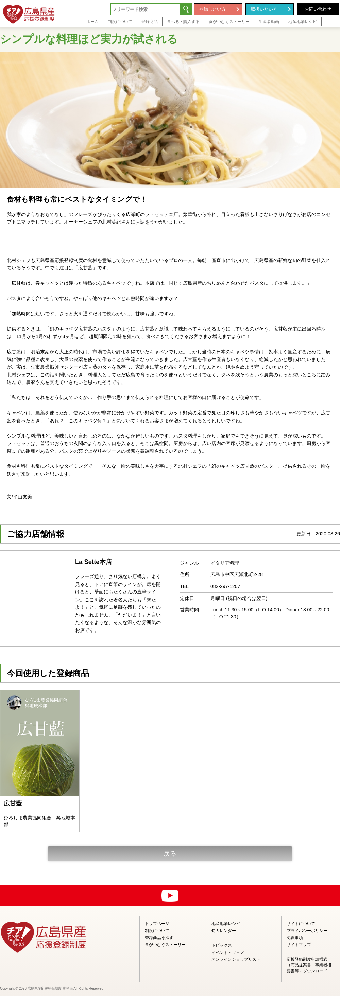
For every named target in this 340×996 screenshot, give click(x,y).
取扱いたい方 (264, 9)
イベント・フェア (227, 952)
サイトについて (301, 923)
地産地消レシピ (225, 923)
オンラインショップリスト (235, 959)
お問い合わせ (318, 9)
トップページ (157, 923)
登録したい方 (212, 9)
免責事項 (295, 937)
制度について (157, 930)
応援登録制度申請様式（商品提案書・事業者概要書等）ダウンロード (309, 965)
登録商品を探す (159, 937)
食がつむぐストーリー (165, 944)
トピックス (221, 945)
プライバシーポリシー (307, 930)
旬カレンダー (223, 930)
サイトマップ (299, 944)
